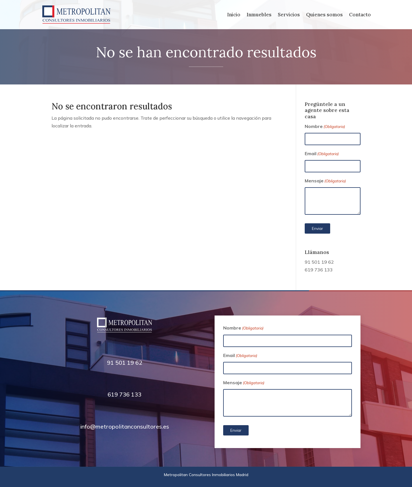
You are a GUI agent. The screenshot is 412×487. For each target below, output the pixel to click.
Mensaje (325, 181)
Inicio (233, 15)
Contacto (360, 15)
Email (322, 154)
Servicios (289, 15)
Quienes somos (324, 15)
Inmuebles (259, 15)
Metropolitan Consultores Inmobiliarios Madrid (206, 474)
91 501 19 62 (319, 262)
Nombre (325, 127)
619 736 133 (319, 270)
